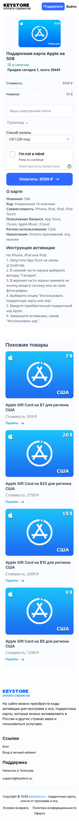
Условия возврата (15, 808)
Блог (6, 746)
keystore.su (37, 796)
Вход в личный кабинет (19, 752)
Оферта (39, 813)
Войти (71, 6)
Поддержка (53, 6)
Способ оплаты (18, 132)
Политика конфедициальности (54, 808)
